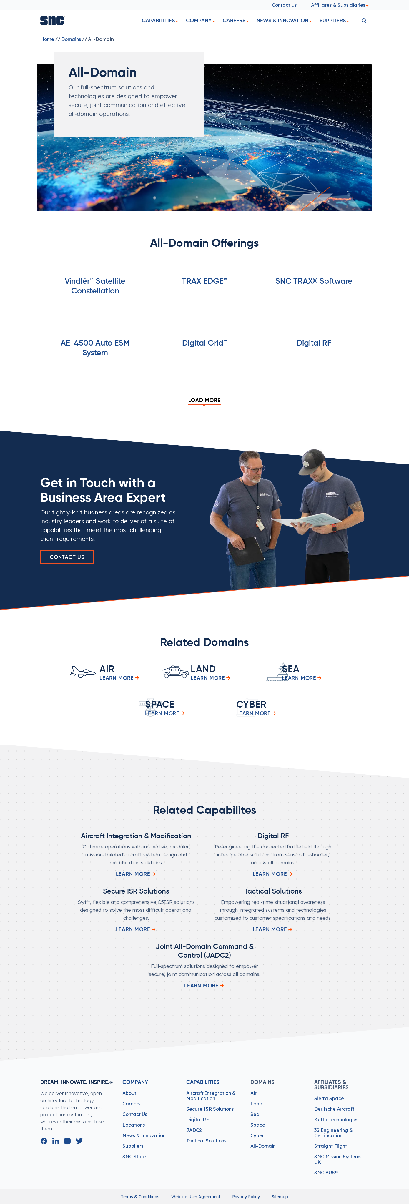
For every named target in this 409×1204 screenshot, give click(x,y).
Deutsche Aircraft (334, 1109)
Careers (234, 20)
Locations (133, 1124)
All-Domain (263, 1146)
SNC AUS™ (326, 1172)
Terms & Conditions (140, 1196)
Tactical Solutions (206, 1140)
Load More (204, 400)
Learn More (136, 874)
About (129, 1093)
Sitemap (280, 1196)
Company (199, 20)
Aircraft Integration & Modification (211, 1095)
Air (253, 1093)
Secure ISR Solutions (210, 1109)
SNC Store (134, 1156)
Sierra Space (329, 1098)
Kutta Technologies (336, 1119)
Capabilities (158, 20)
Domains (71, 39)
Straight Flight (330, 1146)
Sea (255, 1114)
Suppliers (333, 20)
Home (47, 39)
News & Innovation (282, 20)
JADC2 (194, 1130)
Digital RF (197, 1119)
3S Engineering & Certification (333, 1132)
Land (256, 1103)
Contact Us (284, 5)
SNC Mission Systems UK (337, 1159)
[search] (364, 21)
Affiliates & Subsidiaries (340, 5)
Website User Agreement (195, 1196)
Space (257, 1124)
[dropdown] (176, 21)
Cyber (257, 1135)
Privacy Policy (246, 1196)
